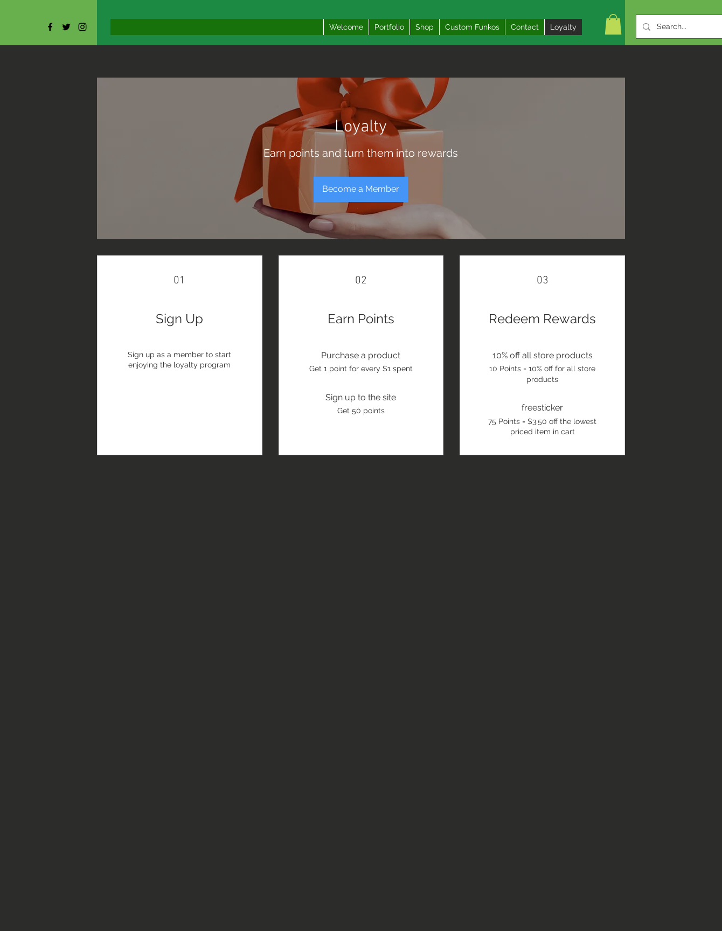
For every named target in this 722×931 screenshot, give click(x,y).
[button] (613, 24)
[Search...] (689, 26)
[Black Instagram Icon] (82, 27)
